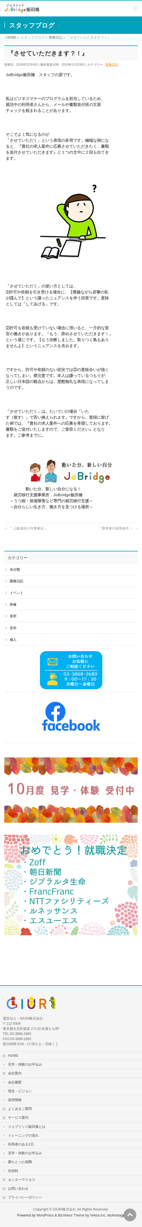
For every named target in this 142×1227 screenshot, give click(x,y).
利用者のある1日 (21, 1144)
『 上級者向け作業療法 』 (26, 528)
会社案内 (15, 1073)
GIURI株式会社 (64, 1209)
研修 (13, 605)
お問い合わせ (18, 1189)
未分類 (15, 570)
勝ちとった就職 (20, 1162)
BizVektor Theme (71, 1215)
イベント (16, 593)
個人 (13, 640)
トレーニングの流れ (23, 1136)
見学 (13, 628)
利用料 (13, 1171)
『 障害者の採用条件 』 (118, 528)
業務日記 (111, 64)
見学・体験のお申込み (25, 1064)
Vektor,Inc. (98, 1215)
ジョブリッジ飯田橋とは (26, 1127)
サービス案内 (18, 1118)
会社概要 (15, 1082)
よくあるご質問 (20, 1109)
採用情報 (15, 1100)
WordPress (45, 1215)
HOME (13, 1056)
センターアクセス (21, 1180)
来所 (13, 616)
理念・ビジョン (20, 1091)
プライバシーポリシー (25, 1197)
